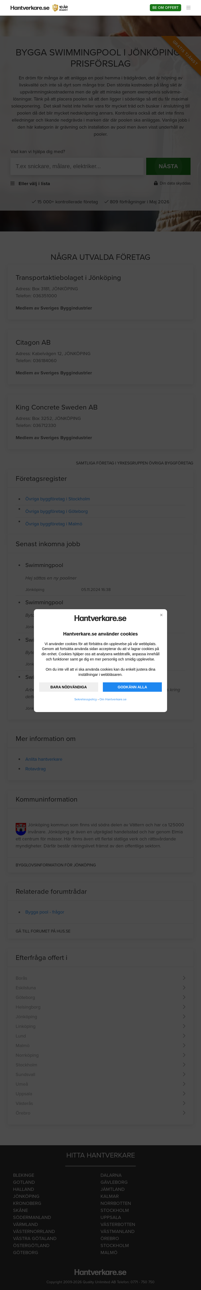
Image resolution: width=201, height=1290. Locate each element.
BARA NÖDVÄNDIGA (68, 687)
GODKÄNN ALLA (132, 687)
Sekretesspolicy (85, 699)
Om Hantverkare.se (113, 699)
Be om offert (165, 7)
